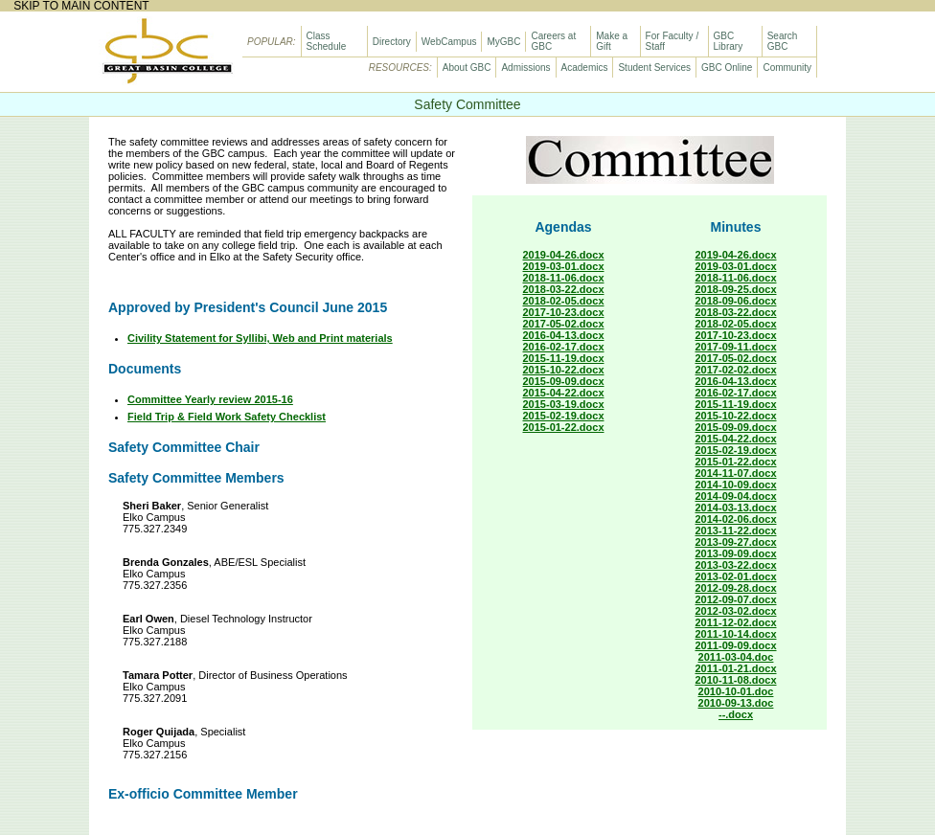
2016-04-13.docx (563, 335)
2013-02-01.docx (736, 576)
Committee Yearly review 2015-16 (210, 399)
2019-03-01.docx (563, 266)
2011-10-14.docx (736, 634)
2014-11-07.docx (736, 473)
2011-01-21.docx (736, 668)
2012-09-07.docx (736, 599)
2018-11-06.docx (563, 277)
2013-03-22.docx (736, 565)
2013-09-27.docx (736, 542)
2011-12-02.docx (736, 622)
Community (787, 67)
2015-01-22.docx (563, 427)
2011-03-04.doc (736, 657)
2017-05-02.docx (563, 323)
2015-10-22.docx (563, 369)
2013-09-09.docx (736, 553)
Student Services (654, 67)
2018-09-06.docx (736, 300)
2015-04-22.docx (563, 392)
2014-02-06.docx (736, 519)
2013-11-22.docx (736, 530)
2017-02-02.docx (736, 369)
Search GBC (782, 41)
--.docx (735, 714)
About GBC (467, 67)
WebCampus (449, 41)
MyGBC (503, 41)
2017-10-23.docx (563, 312)
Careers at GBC (553, 41)
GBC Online (726, 67)
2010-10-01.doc (736, 691)
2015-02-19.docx (563, 415)
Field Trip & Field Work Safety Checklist (226, 416)
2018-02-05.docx (563, 300)
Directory (392, 41)
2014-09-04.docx (736, 496)
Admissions (525, 67)
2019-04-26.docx (563, 254)
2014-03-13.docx (736, 507)
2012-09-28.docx (736, 588)
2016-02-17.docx (563, 346)
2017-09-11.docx (736, 346)
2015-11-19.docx (563, 358)
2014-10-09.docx (736, 484)
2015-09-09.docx (563, 381)
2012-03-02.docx (736, 611)
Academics (584, 67)
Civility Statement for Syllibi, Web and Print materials (260, 338)
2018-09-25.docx (736, 289)
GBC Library (728, 41)
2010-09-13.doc (736, 703)
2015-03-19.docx (563, 404)
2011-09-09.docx (736, 645)
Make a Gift (611, 41)
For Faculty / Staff (672, 41)
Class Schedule (327, 41)
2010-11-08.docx (736, 680)
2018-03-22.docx (563, 289)
